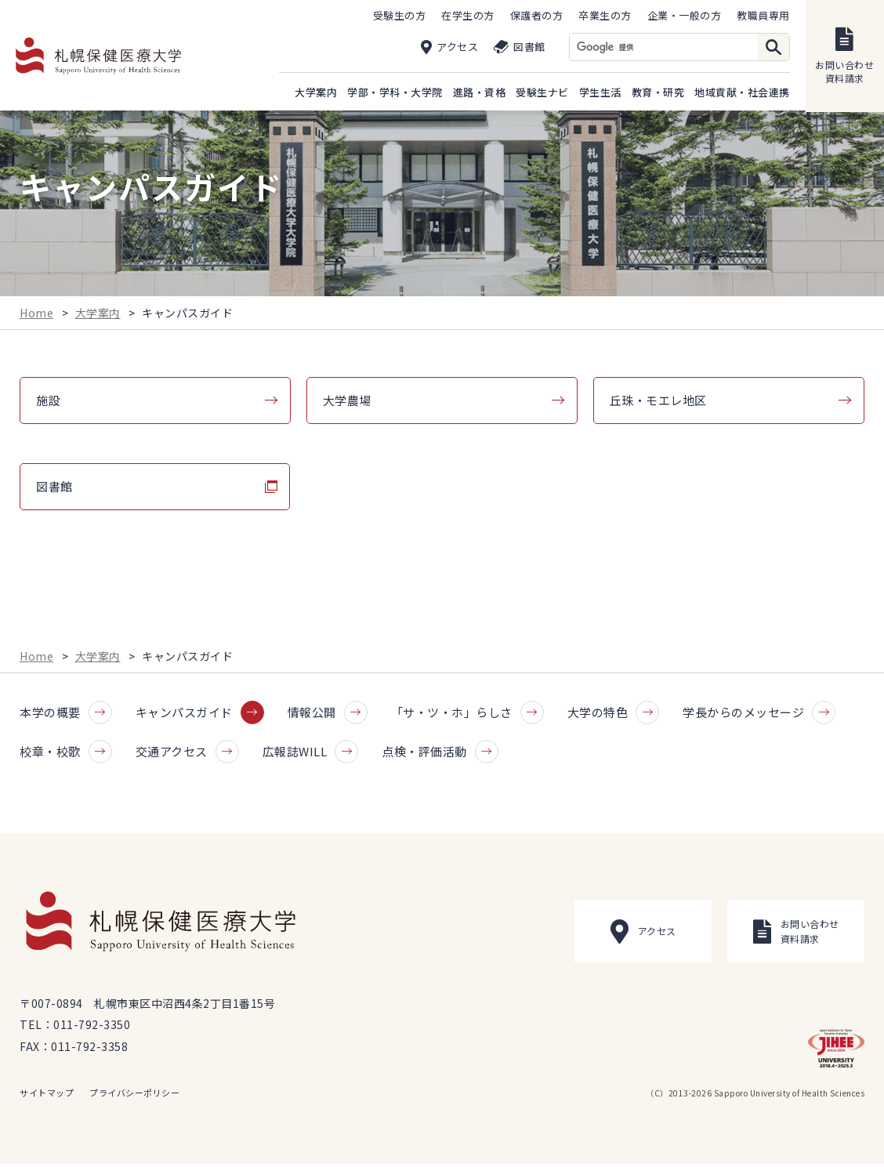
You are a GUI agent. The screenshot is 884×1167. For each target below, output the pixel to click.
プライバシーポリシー (134, 1095)
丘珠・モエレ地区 (658, 402)
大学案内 (98, 314)
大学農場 (347, 402)
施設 (48, 402)
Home (36, 314)
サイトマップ (47, 1095)
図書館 (54, 488)
